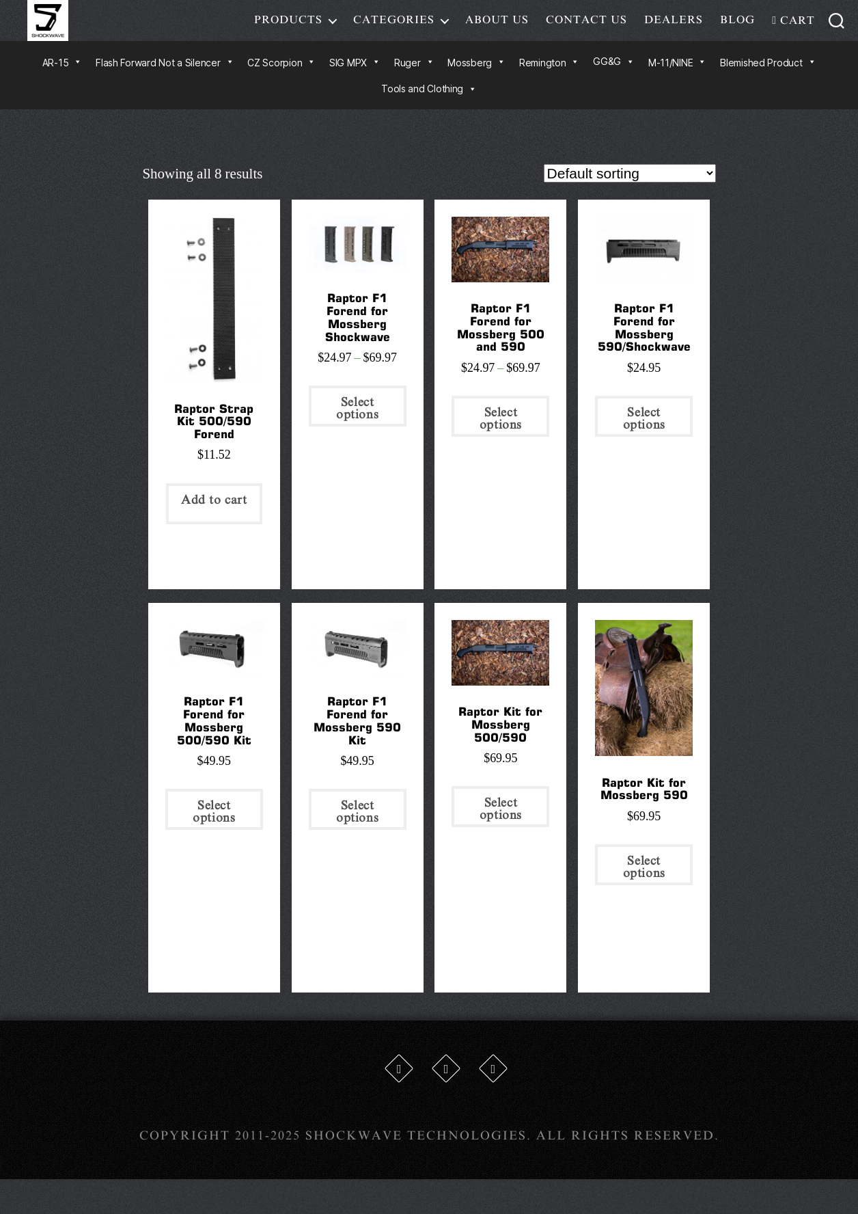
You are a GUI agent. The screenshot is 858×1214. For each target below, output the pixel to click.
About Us (497, 30)
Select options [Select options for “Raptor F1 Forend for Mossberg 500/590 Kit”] (214, 832)
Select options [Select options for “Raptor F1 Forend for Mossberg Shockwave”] (357, 429)
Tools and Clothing (429, 109)
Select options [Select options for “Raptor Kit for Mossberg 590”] (644, 887)
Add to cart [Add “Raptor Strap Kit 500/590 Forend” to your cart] (214, 520)
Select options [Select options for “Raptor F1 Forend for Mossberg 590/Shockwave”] (644, 439)
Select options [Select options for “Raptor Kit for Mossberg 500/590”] (501, 830)
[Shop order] (630, 194)
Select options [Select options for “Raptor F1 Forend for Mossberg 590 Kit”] (357, 832)
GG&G (614, 81)
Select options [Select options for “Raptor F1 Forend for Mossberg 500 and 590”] (501, 439)
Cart (793, 31)
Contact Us (586, 30)
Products (288, 30)
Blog (737, 30)
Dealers (673, 30)
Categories (393, 30)
